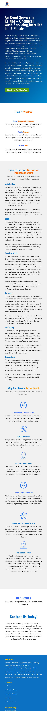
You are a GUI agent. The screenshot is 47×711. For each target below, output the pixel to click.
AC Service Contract (11, 694)
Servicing (7, 698)
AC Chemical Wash (10, 690)
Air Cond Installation (11, 702)
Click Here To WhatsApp (17, 90)
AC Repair (8, 686)
